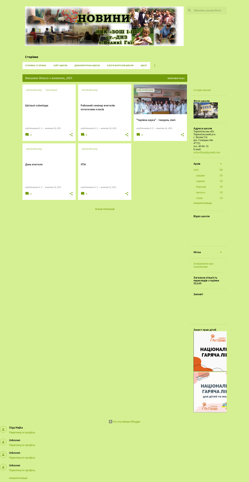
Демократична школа (87, 65)
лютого (200, 192)
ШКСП (144, 65)
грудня (200, 175)
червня (200, 181)
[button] (71, 135)
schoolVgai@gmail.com (207, 152)
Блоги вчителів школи (120, 65)
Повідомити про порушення (203, 265)
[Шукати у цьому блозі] (210, 10)
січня (199, 198)
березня (201, 186)
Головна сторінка (35, 65)
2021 (196, 169)
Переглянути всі (176, 78)
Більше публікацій (104, 209)
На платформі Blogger (124, 421)
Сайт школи (60, 65)
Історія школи (202, 90)
